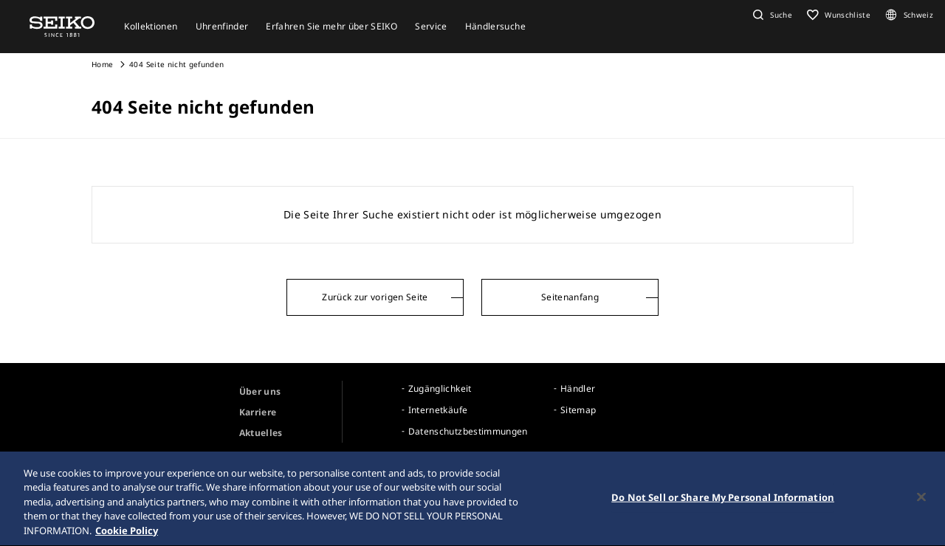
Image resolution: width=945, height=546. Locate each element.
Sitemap (578, 410)
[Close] (921, 515)
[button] (770, 15)
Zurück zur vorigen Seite (374, 297)
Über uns (260, 391)
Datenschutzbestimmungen (468, 431)
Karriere (258, 412)
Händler (577, 388)
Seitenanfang (570, 297)
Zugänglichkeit (440, 388)
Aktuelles (261, 432)
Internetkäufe (438, 410)
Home (102, 64)
